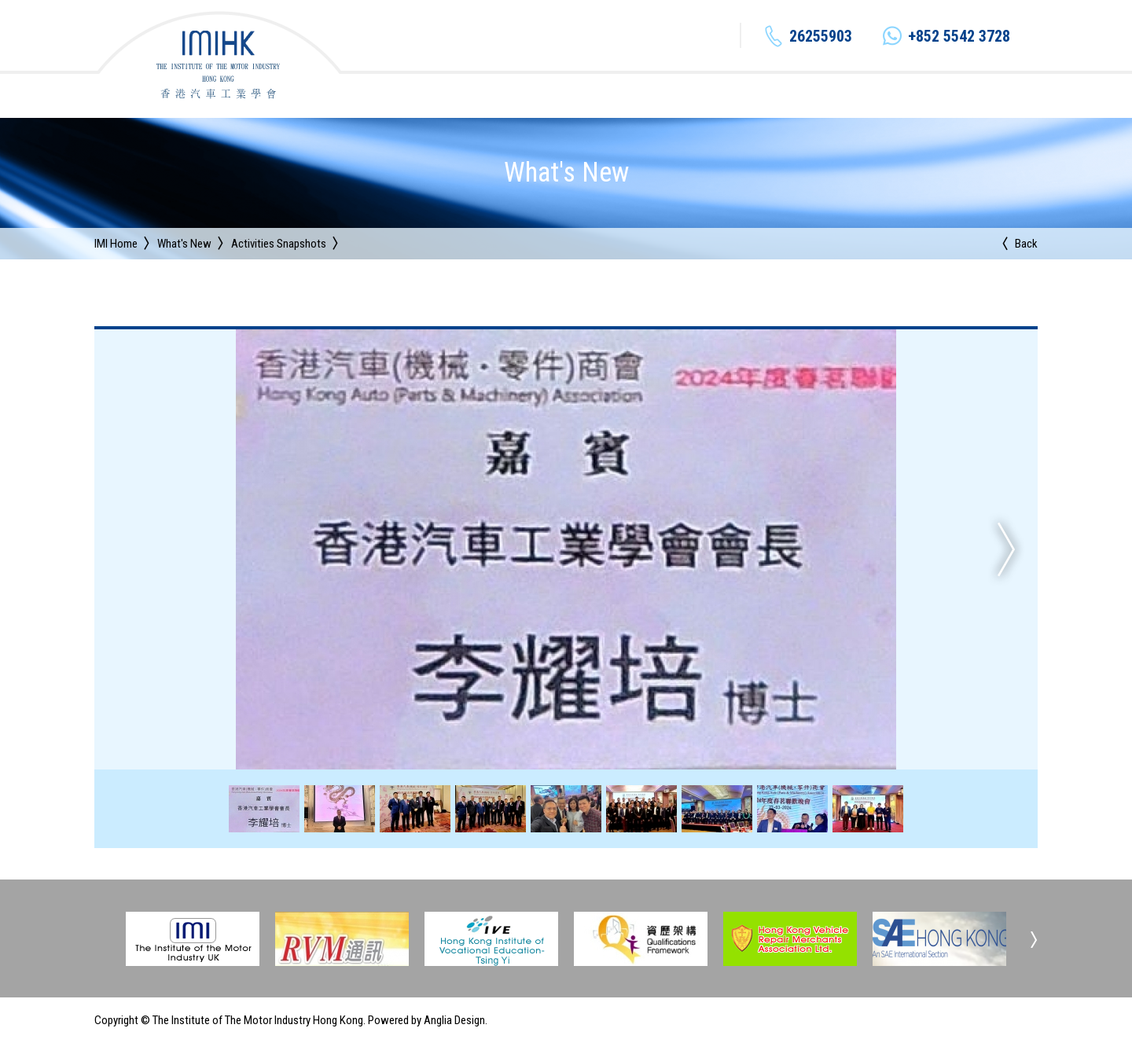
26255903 (636, 36)
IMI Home (116, 244)
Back (1026, 244)
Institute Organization (552, 95)
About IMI (446, 95)
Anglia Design (454, 1020)
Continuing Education (773, 95)
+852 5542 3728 (775, 36)
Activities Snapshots (278, 244)
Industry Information (904, 95)
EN (967, 36)
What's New (663, 95)
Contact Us (1009, 95)
